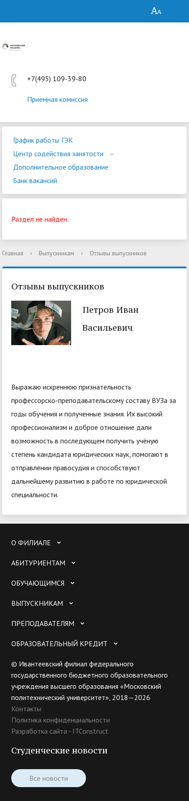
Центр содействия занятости (58, 153)
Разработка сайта (39, 731)
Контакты (26, 708)
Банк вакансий (35, 180)
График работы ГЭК (43, 140)
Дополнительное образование (60, 166)
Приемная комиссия (57, 99)
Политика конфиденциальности (60, 719)
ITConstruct (90, 731)
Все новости (48, 778)
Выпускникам (56, 253)
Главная (12, 253)
